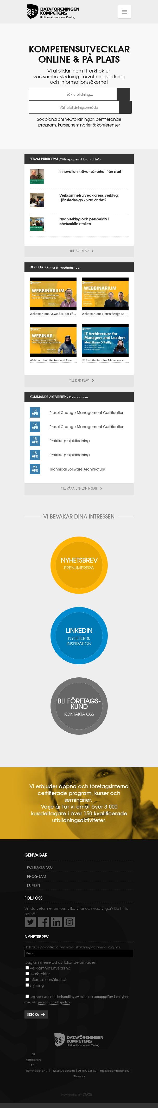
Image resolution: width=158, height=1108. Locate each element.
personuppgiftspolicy (54, 1002)
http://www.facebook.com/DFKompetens (43, 922)
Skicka (33, 1014)
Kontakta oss (40, 867)
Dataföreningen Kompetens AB (53, 11)
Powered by (76, 1095)
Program (36, 876)
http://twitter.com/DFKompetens (30, 922)
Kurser (33, 885)
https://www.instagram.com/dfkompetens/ (69, 922)
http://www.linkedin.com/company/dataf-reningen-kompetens (56, 922)
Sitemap (79, 1076)
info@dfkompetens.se (114, 1071)
